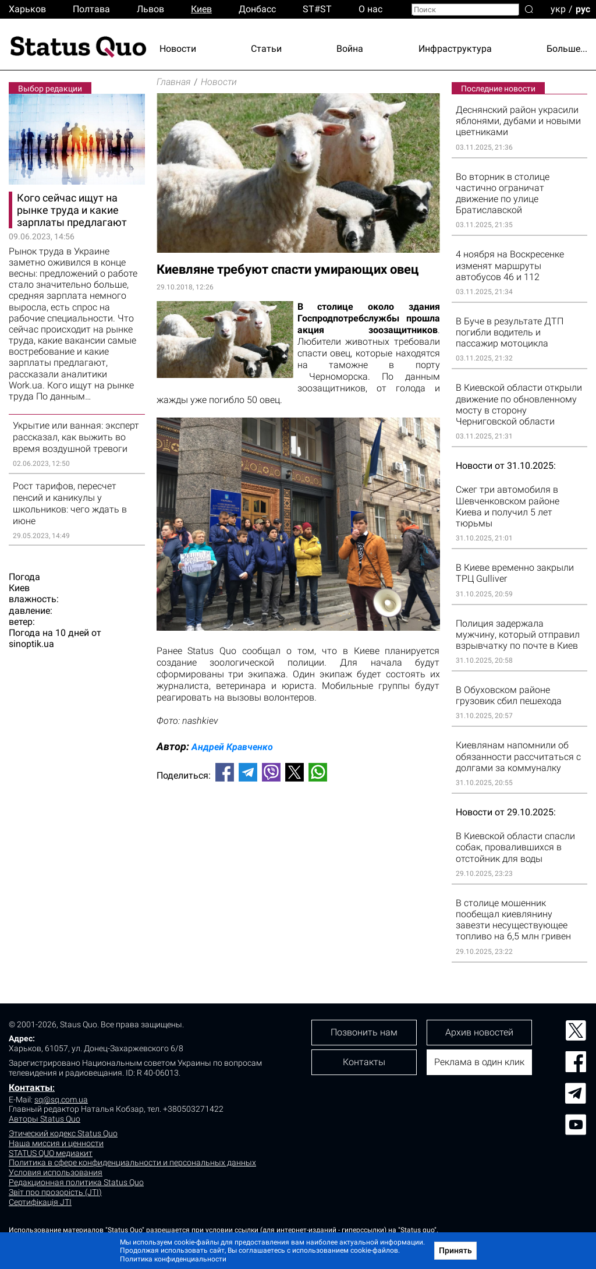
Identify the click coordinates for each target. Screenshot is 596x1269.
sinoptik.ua (31, 643)
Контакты (30, 1087)
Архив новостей (479, 1032)
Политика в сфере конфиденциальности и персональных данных (132, 1162)
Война (349, 48)
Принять (455, 1250)
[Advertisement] (298, 829)
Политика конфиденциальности (173, 1259)
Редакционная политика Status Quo (76, 1182)
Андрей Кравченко (232, 746)
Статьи (266, 48)
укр (558, 8)
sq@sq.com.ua (61, 1099)
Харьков (27, 9)
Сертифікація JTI (40, 1202)
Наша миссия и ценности (56, 1143)
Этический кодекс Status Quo (63, 1133)
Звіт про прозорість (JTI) (55, 1192)
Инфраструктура (455, 48)
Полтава (91, 9)
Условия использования (55, 1172)
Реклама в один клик (479, 1061)
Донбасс (257, 9)
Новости (177, 48)
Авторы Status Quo (44, 1118)
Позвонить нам (364, 1032)
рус (583, 8)
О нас (370, 9)
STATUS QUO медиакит (51, 1153)
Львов (150, 9)
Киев (201, 9)
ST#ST (317, 9)
